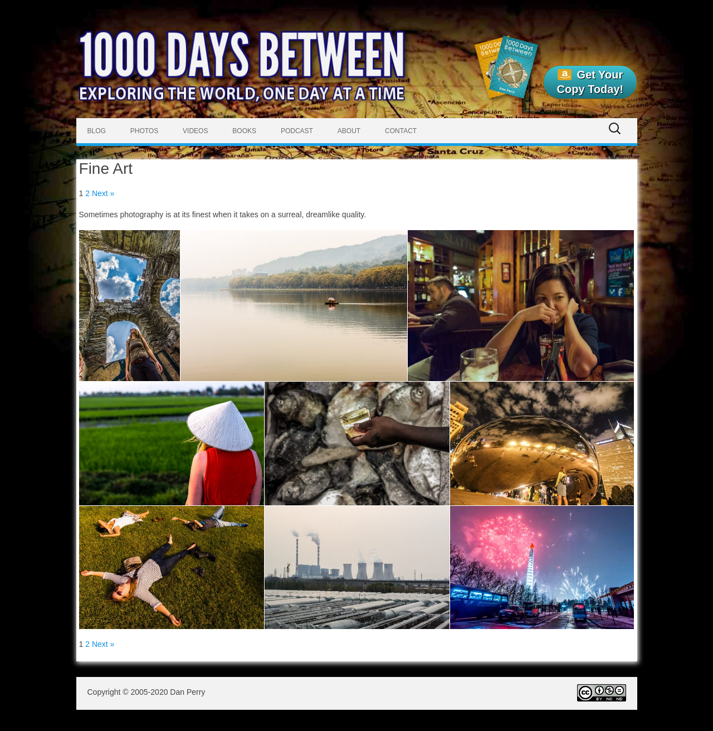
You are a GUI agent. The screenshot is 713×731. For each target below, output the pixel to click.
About (349, 131)
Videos (195, 131)
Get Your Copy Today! (590, 82)
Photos (144, 131)
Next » (103, 193)
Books (244, 131)
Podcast (297, 131)
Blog (96, 131)
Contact (401, 131)
